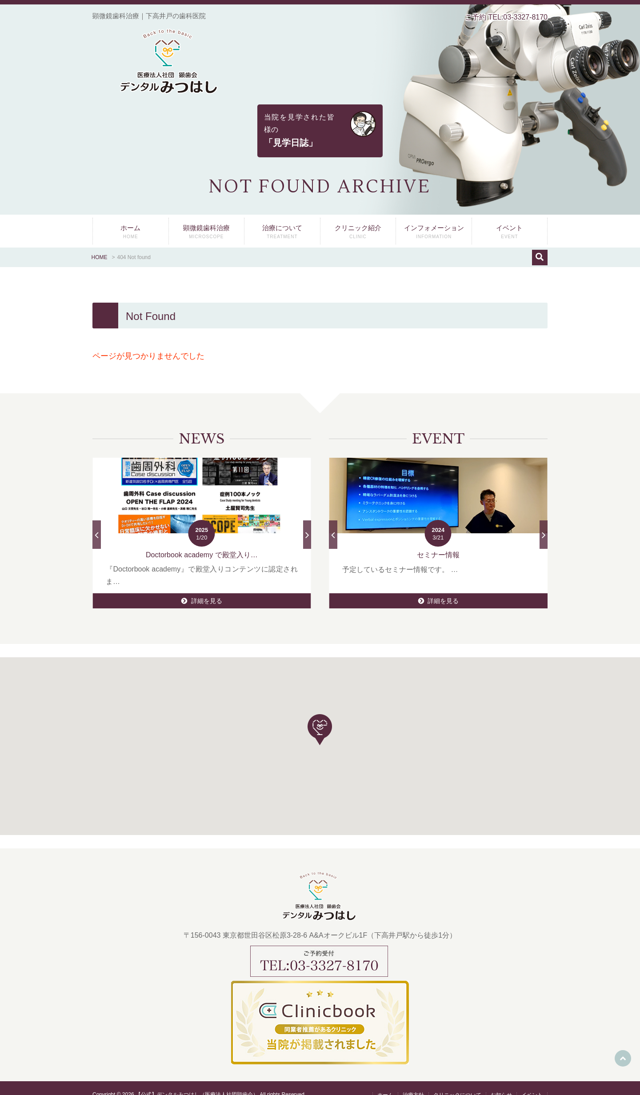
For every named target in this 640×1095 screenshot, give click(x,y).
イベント (509, 221)
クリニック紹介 (358, 221)
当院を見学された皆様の (320, 123)
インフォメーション (434, 221)
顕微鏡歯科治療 (206, 221)
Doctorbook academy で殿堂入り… (202, 541)
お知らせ (501, 1082)
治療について (282, 221)
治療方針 (413, 1082)
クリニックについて (457, 1082)
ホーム (130, 221)
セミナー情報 (438, 541)
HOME (100, 244)
